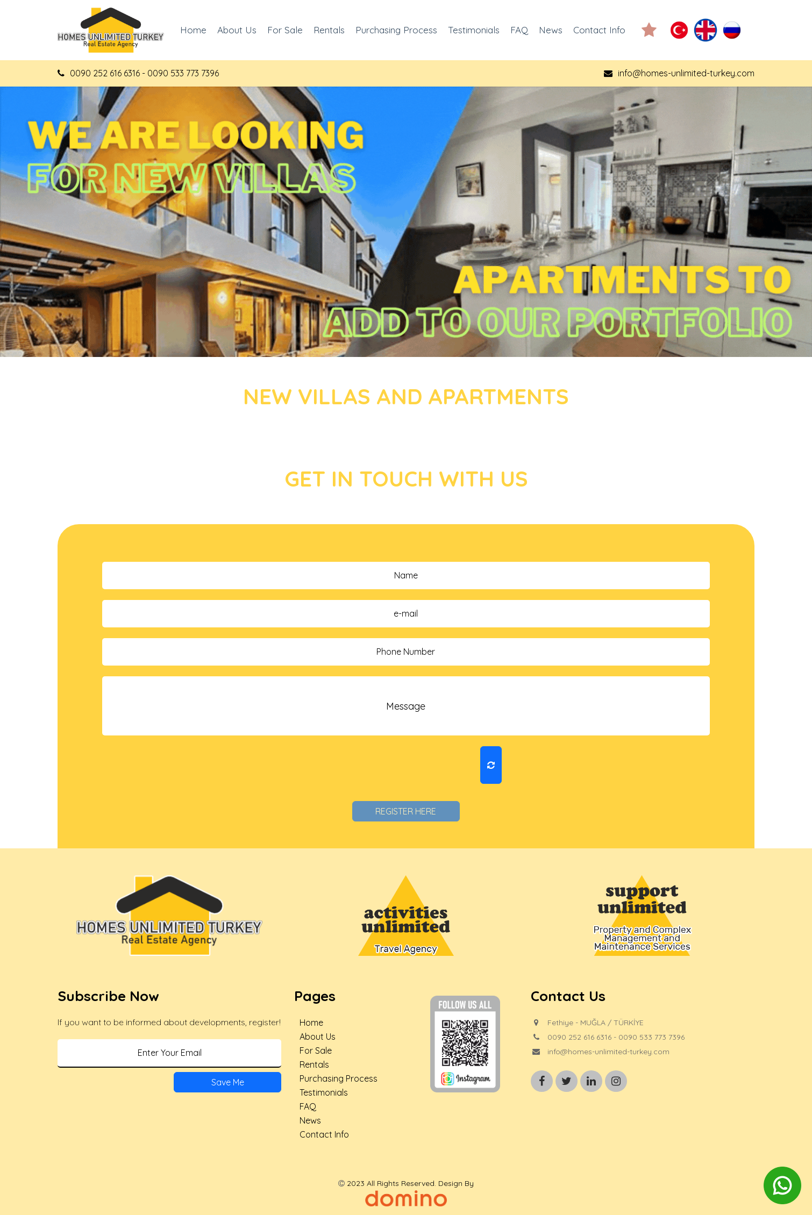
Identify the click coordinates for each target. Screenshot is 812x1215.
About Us (237, 29)
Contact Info (599, 29)
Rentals (329, 29)
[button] (649, 30)
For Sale (285, 29)
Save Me (227, 1082)
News (550, 29)
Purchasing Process (396, 29)
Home (193, 29)
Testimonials (474, 29)
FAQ (519, 29)
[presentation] (392, 766)
